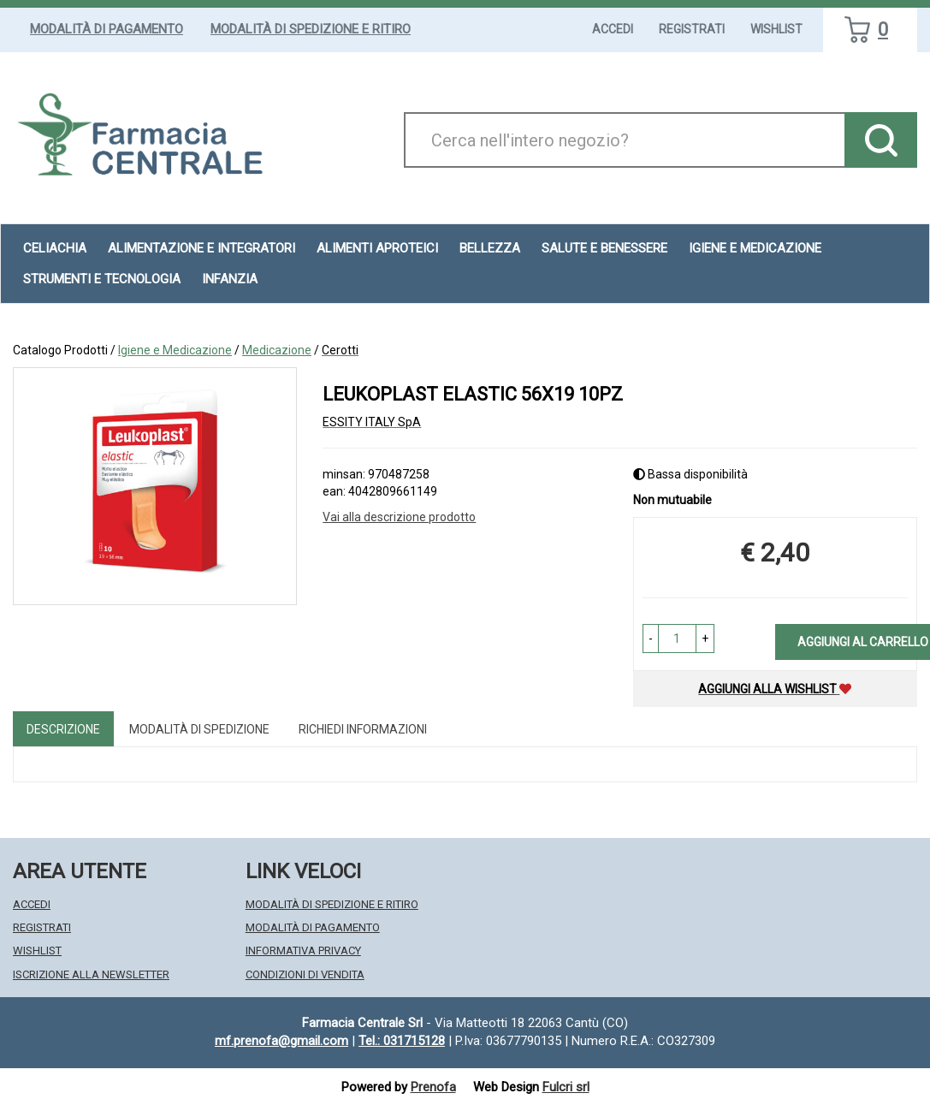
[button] (651, 638)
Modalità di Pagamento (106, 29)
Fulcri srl (565, 1087)
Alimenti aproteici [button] (377, 248)
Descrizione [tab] (63, 729)
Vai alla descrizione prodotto (399, 517)
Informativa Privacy (303, 950)
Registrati (692, 29)
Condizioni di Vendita (305, 974)
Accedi (612, 29)
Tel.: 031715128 (401, 1041)
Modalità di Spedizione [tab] (199, 729)
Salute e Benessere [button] (604, 248)
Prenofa (433, 1087)
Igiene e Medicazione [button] (755, 248)
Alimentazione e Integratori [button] (201, 248)
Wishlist (776, 29)
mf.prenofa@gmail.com (281, 1041)
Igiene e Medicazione (175, 350)
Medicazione (276, 350)
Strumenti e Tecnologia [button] (102, 279)
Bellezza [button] (489, 248)
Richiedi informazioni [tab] (363, 729)
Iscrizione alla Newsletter (91, 974)
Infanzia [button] (230, 279)
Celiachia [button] (54, 248)
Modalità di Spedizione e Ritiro (310, 29)
